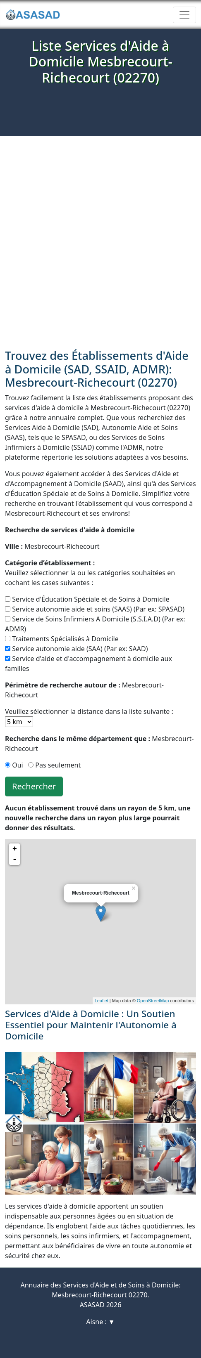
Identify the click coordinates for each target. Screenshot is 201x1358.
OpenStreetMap (153, 1000)
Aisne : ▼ (100, 1321)
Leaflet (101, 1000)
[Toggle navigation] (184, 15)
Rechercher (34, 786)
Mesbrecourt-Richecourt (52, 546)
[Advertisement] (100, 240)
